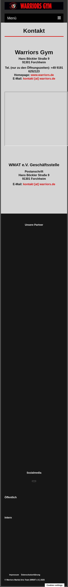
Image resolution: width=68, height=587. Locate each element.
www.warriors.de (42, 74)
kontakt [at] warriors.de (39, 78)
